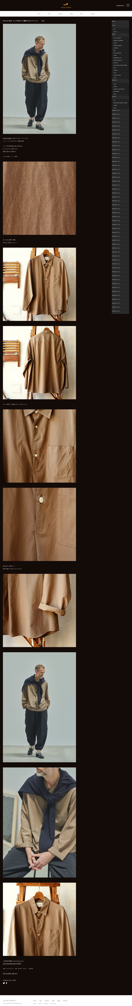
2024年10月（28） (116, 181)
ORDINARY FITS (117, 57)
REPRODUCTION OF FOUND (120, 102)
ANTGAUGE (116, 91)
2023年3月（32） (116, 256)
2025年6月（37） (116, 149)
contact (93, 13)
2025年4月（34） (116, 157)
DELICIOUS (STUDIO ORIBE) (120, 65)
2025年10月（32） (116, 133)
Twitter (34, 1003)
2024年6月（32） (116, 196)
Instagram (46, 1003)
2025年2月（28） (116, 165)
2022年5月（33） (116, 295)
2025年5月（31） (116, 153)
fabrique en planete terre (119, 89)
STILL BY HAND (7, 138)
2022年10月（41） (116, 275)
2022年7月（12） (116, 287)
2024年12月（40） (116, 173)
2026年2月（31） (116, 118)
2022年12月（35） (116, 267)
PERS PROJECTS (118, 60)
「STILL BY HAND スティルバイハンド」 (13, 961)
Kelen (115, 84)
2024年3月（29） (116, 208)
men (49, 13)
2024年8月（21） (116, 189)
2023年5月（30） (116, 248)
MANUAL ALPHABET (118, 40)
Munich (115, 86)
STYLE (113, 25)
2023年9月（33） (116, 232)
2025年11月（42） (116, 130)
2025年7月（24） (116, 145)
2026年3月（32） (116, 114)
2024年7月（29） (116, 193)
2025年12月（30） (116, 126)
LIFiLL (115, 72)
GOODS (114, 96)
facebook (6, 983)
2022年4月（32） (116, 299)
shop (81, 13)
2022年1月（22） (116, 311)
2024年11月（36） (116, 177)
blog (71, 13)
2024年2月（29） (116, 212)
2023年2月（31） (116, 259)
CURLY (115, 43)
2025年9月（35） (116, 137)
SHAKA (115, 105)
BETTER (115, 62)
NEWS (113, 21)
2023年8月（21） (116, 236)
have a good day (117, 52)
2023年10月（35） (116, 228)
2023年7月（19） (116, 240)
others (115, 77)
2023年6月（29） (116, 244)
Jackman (116, 70)
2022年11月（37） (116, 271)
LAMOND (116, 48)
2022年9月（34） (116, 279)
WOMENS (114, 80)
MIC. (115, 50)
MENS (113, 34)
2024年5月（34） (116, 200)
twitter (4, 983)
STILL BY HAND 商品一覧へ (10, 973)
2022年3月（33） (116, 303)
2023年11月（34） (116, 224)
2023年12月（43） (116, 220)
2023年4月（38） (116, 252)
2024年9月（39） (116, 185)
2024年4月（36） (116, 204)
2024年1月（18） (116, 216)
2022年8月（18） (116, 283)
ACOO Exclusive (117, 75)
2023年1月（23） (116, 263)
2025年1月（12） (116, 169)
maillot (115, 55)
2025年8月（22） (116, 141)
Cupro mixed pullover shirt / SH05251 (12, 963)
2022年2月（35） (116, 307)
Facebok (40, 1003)
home (38, 13)
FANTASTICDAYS (118, 45)
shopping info (120, 5)
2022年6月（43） (116, 291)
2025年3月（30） (116, 161)
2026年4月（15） (116, 110)
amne (115, 67)
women (60, 13)
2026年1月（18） (116, 122)
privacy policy (53, 1003)
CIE (114, 100)
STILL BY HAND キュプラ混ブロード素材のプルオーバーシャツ (23, 21)
